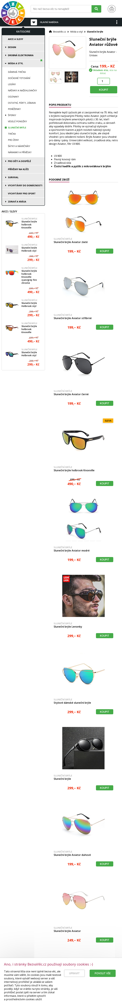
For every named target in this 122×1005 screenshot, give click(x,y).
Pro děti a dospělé (19, 161)
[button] (116, 22)
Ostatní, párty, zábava (22, 102)
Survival (13, 177)
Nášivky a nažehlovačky (22, 90)
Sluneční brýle (17, 127)
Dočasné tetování (19, 78)
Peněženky (14, 108)
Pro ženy (13, 139)
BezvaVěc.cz (59, 31)
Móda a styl (15, 63)
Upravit (74, 975)
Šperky (12, 115)
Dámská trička (17, 71)
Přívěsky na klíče (18, 169)
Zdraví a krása (17, 201)
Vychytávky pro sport (22, 193)
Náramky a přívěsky (19, 152)
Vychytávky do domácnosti (25, 185)
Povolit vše (103, 975)
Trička (12, 133)
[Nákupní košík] (112, 9)
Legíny (12, 84)
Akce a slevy (15, 39)
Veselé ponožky (17, 121)
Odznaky (13, 96)
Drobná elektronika (21, 55)
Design (12, 47)
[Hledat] (96, 8)
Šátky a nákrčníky (19, 146)
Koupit (103, 89)
